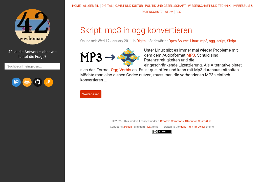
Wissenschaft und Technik (209, 6)
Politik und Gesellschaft (165, 6)
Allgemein (91, 6)
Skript (231, 41)
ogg (212, 41)
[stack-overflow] (48, 82)
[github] (37, 82)
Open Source (178, 41)
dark (183, 126)
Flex (147, 126)
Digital (107, 6)
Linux (194, 41)
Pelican (128, 126)
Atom (169, 12)
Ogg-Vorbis (121, 69)
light (190, 126)
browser (200, 126)
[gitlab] (27, 82)
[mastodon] (16, 82)
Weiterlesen (90, 94)
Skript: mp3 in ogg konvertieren (136, 30)
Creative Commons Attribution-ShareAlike (185, 121)
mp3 (203, 41)
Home (76, 6)
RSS (178, 12)
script (221, 41)
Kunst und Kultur (129, 6)
